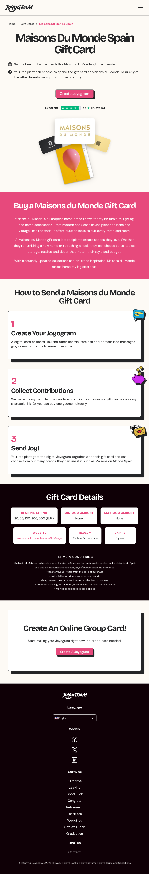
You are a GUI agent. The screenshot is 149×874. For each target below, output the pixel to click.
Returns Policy (96, 863)
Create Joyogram (74, 93)
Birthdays (75, 781)
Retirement (74, 807)
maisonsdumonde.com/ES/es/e (39, 538)
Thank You (74, 814)
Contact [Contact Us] (74, 852)
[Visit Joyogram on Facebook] (74, 740)
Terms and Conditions (118, 863)
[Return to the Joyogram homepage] (19, 7)
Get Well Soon (74, 827)
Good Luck (74, 794)
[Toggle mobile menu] (140, 8)
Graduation (74, 833)
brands (34, 77)
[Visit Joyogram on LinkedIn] (74, 761)
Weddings (74, 820)
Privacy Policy (61, 863)
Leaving (74, 787)
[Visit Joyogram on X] (74, 750)
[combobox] (54, 718)
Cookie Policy (78, 863)
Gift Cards (27, 24)
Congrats (74, 800)
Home (11, 24)
